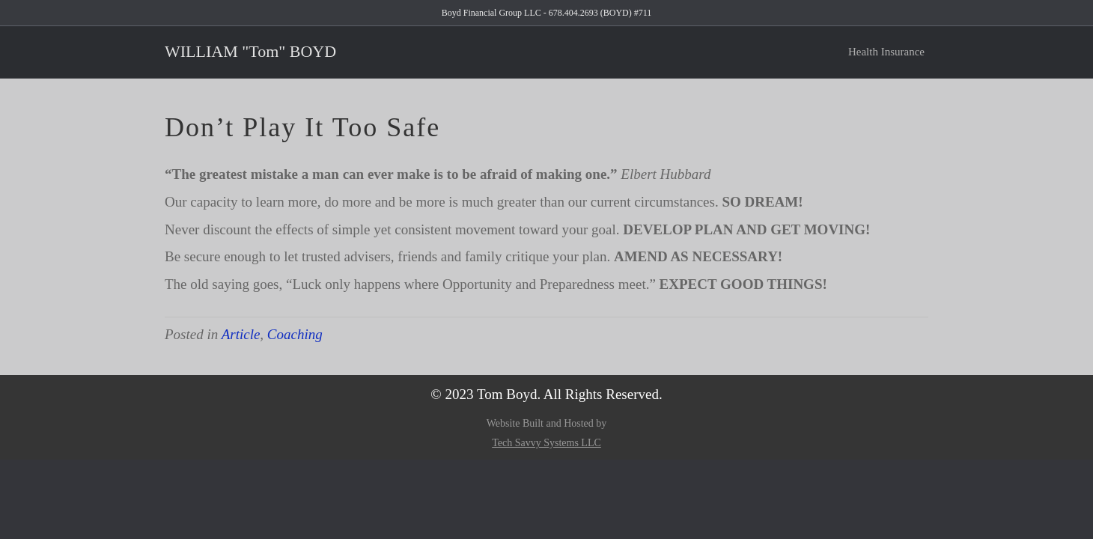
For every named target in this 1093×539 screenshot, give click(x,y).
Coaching (295, 334)
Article (241, 334)
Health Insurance (886, 52)
